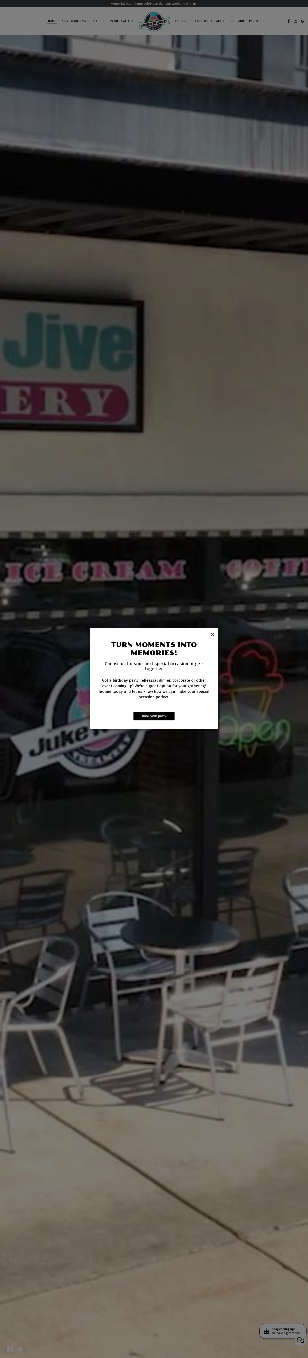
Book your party (154, 716)
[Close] (212, 634)
